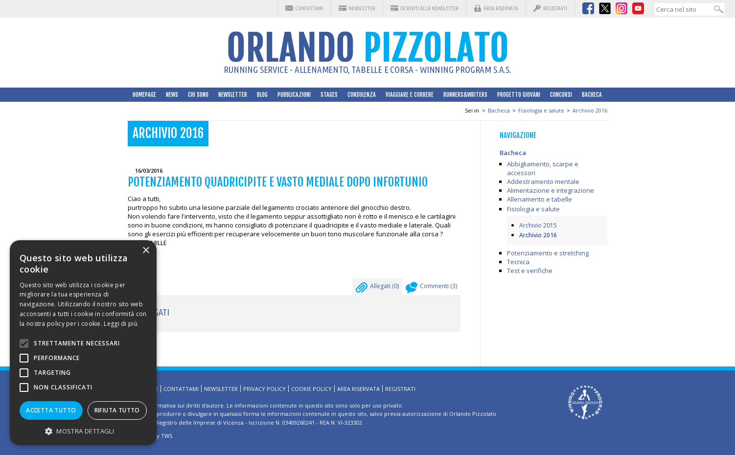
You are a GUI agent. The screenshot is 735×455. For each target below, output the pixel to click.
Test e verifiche (529, 270)
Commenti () (431, 289)
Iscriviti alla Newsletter (429, 8)
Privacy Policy (264, 388)
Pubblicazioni (294, 94)
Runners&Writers (465, 94)
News (172, 94)
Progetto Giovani (518, 94)
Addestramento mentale (543, 181)
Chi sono (198, 94)
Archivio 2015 (538, 225)
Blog (262, 94)
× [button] (145, 250)
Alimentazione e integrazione (550, 190)
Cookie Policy (311, 388)
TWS (166, 435)
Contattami (309, 8)
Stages (329, 94)
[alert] (83, 342)
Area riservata (500, 8)
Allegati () (377, 289)
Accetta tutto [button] (51, 410)
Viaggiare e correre (410, 94)
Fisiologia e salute (541, 110)
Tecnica (518, 261)
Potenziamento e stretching (548, 253)
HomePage (144, 94)
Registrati (555, 8)
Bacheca (592, 94)
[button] (83, 430)
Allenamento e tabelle (539, 199)
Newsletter (361, 8)
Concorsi (561, 94)
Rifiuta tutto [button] (117, 410)
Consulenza (361, 94)
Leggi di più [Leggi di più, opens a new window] (121, 323)
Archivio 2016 (590, 110)
